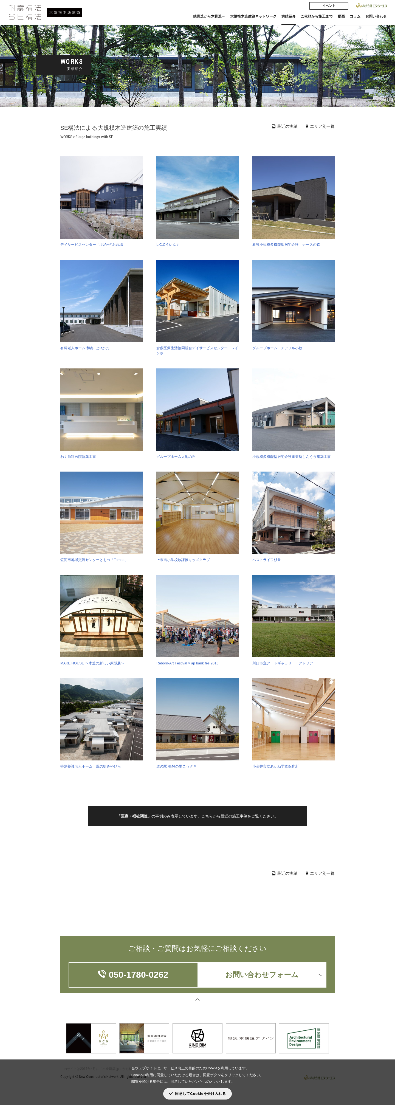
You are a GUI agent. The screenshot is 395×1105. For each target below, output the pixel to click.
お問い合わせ (376, 16)
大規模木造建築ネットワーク (253, 16)
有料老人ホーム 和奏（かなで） (85, 348)
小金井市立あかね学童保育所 (275, 766)
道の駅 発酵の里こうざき (176, 766)
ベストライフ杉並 (266, 560)
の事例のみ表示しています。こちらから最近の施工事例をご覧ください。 (197, 816)
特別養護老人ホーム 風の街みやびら (90, 766)
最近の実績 (285, 126)
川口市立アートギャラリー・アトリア (282, 663)
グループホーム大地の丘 (176, 457)
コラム (355, 16)
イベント (328, 6)
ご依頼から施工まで (317, 16)
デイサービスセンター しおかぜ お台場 (91, 245)
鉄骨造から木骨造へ (209, 16)
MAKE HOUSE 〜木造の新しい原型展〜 (92, 663)
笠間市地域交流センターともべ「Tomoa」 (94, 560)
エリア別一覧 (320, 126)
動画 (341, 16)
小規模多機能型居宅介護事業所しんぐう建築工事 (291, 457)
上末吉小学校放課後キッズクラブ (183, 560)
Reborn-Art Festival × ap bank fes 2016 (187, 663)
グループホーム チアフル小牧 (277, 348)
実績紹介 (288, 16)
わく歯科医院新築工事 (78, 457)
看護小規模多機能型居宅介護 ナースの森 (286, 245)
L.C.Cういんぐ (168, 245)
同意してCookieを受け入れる (200, 1094)
